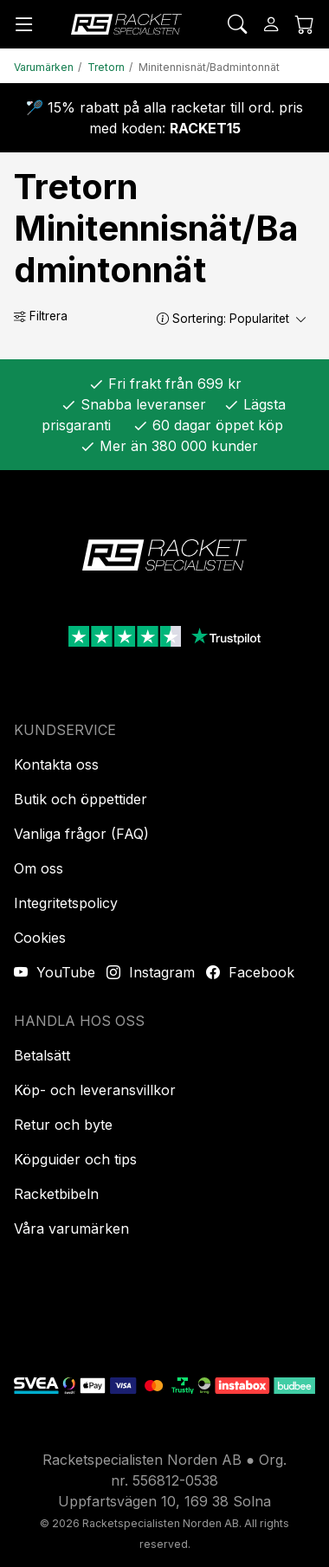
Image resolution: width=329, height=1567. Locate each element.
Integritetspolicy (66, 903)
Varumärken (44, 67)
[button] (163, 318)
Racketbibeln (56, 1194)
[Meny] (24, 24)
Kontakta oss (56, 764)
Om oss (38, 868)
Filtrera (41, 316)
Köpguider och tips (75, 1159)
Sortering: (232, 319)
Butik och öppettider (80, 799)
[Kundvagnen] (304, 24)
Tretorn (106, 67)
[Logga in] (271, 24)
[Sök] (237, 24)
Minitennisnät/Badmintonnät (209, 67)
